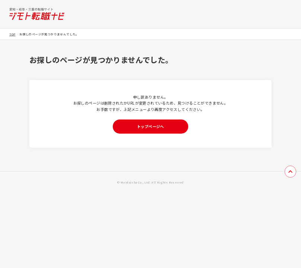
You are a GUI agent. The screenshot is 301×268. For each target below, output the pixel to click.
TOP (12, 34)
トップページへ (150, 126)
